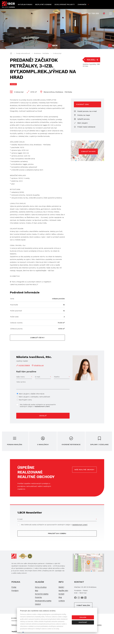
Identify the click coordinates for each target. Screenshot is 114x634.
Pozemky (38, 597)
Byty (36, 590)
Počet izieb (14, 317)
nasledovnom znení (42, 406)
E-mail (37, 377)
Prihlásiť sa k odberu (57, 533)
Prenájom (15, 590)
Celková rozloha (16, 323)
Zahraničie (82, 4)
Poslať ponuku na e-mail (85, 111)
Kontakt (61, 594)
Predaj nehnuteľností (23, 53)
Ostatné (38, 604)
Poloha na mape (82, 115)
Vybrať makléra (83, 605)
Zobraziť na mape (88, 151)
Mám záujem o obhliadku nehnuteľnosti (34, 397)
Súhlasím (83, 617)
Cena (12, 299)
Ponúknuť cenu (82, 104)
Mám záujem (81, 123)
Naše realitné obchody (84, 470)
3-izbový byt (57, 53)
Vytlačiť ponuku (82, 119)
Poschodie (14, 305)
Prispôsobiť (83, 622)
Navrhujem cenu (25, 400)
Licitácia (62, 601)
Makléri (61, 587)
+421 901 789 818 (89, 13)
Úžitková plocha (16, 329)
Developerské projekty (65, 4)
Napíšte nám (63, 590)
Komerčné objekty (41, 594)
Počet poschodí (16, 311)
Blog (60, 597)
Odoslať (43, 416)
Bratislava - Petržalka (41, 53)
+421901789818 (24, 365)
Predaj (13, 587)
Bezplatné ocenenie (43, 4)
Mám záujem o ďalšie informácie (31, 394)
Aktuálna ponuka (25, 4)
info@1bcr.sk (39, 365)
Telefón (57, 377)
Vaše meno (20, 377)
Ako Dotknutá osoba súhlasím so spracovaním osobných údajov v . (38, 405)
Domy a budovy (41, 587)
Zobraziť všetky (37, 338)
